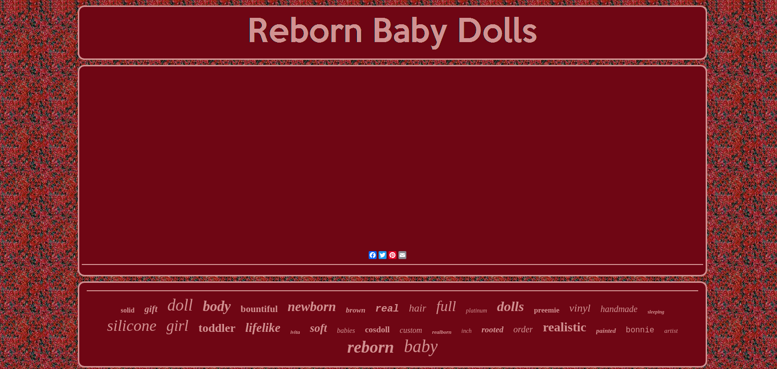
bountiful (259, 309)
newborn (312, 306)
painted (606, 330)
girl (177, 325)
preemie (546, 310)
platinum (476, 310)
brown (355, 310)
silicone (132, 325)
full (446, 306)
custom (411, 330)
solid (127, 310)
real (387, 309)
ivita (295, 332)
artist (670, 330)
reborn (370, 347)
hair (417, 308)
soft (318, 328)
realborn (441, 332)
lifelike (262, 327)
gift (150, 309)
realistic (564, 327)
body (216, 306)
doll (180, 305)
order (523, 329)
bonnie (640, 330)
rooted (492, 329)
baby (421, 346)
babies (346, 330)
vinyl (580, 308)
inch (466, 330)
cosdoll (377, 329)
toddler (216, 327)
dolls (510, 306)
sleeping (656, 312)
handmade (619, 309)
